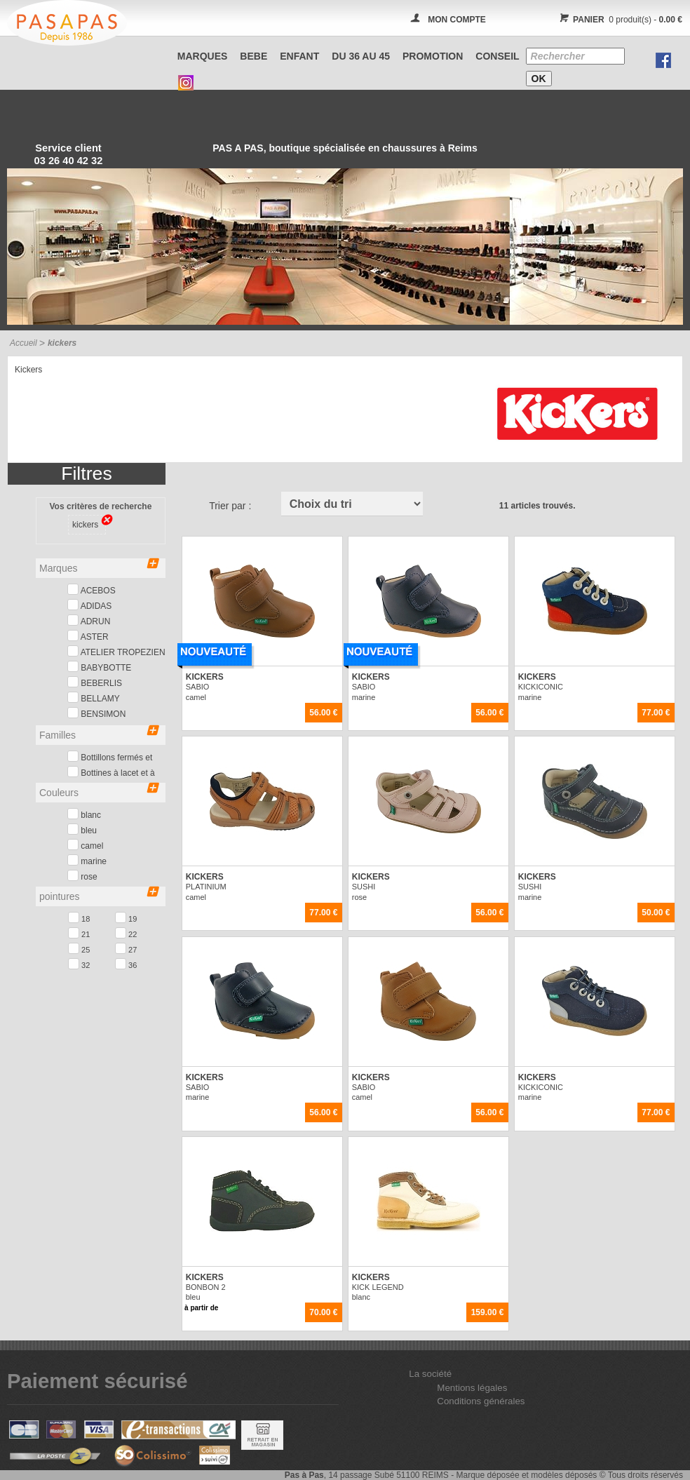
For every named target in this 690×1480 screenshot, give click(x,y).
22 (126, 933)
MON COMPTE (457, 20)
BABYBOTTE (99, 667)
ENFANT (299, 56)
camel (85, 845)
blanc (84, 814)
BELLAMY (93, 698)
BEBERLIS (94, 682)
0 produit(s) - (618, 20)
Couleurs (98, 791)
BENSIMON (96, 713)
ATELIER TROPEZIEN (116, 651)
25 (79, 948)
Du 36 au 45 (361, 56)
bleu (82, 829)
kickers (89, 523)
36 (126, 963)
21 (79, 933)
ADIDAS (89, 605)
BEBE (253, 56)
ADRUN (88, 620)
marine (87, 860)
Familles (98, 734)
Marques (202, 56)
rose (82, 876)
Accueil (23, 343)
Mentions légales (472, 1388)
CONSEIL (497, 56)
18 (79, 917)
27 (126, 948)
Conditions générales (481, 1401)
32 (79, 963)
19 (126, 917)
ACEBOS (91, 590)
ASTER (88, 636)
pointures (98, 895)
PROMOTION (432, 56)
